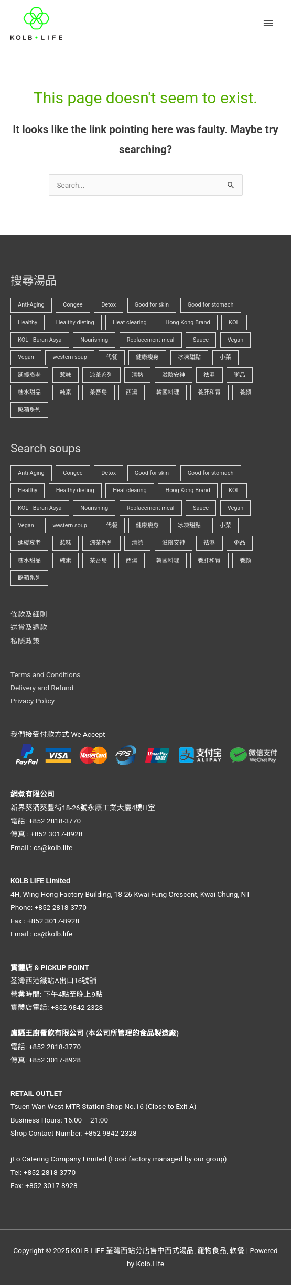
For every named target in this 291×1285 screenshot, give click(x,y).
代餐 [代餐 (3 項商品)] (111, 357)
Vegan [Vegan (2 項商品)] (26, 357)
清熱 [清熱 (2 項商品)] (137, 375)
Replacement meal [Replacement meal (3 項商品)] (151, 339)
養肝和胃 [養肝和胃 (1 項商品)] (209, 392)
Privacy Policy (32, 700)
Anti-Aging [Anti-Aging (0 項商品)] (31, 304)
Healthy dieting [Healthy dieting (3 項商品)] (75, 322)
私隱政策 (25, 641)
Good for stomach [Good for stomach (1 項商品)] (211, 304)
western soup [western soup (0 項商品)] (69, 357)
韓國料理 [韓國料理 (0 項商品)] (167, 392)
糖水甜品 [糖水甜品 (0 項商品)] (29, 392)
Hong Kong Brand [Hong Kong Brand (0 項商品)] (187, 322)
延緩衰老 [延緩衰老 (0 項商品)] (29, 375)
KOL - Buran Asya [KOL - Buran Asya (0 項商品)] (39, 339)
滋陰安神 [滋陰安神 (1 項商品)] (173, 375)
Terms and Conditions (45, 674)
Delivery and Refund (42, 687)
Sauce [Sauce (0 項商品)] (201, 339)
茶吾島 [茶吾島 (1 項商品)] (98, 392)
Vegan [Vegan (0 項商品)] (236, 339)
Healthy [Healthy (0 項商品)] (27, 322)
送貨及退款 (28, 627)
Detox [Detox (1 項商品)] (108, 304)
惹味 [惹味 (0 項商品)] (65, 375)
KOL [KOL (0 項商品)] (234, 322)
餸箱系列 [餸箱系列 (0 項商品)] (29, 409)
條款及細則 (28, 614)
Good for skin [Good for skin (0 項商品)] (152, 304)
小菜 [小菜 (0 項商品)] (225, 357)
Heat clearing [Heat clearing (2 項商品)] (130, 322)
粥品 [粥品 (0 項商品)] (239, 375)
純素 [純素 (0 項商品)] (65, 392)
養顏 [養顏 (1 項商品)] (245, 392)
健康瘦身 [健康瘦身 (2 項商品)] (147, 357)
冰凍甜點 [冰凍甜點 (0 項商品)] (189, 357)
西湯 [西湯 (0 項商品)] (131, 392)
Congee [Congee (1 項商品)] (72, 304)
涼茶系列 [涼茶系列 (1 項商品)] (101, 375)
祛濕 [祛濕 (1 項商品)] (209, 375)
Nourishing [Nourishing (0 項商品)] (94, 339)
